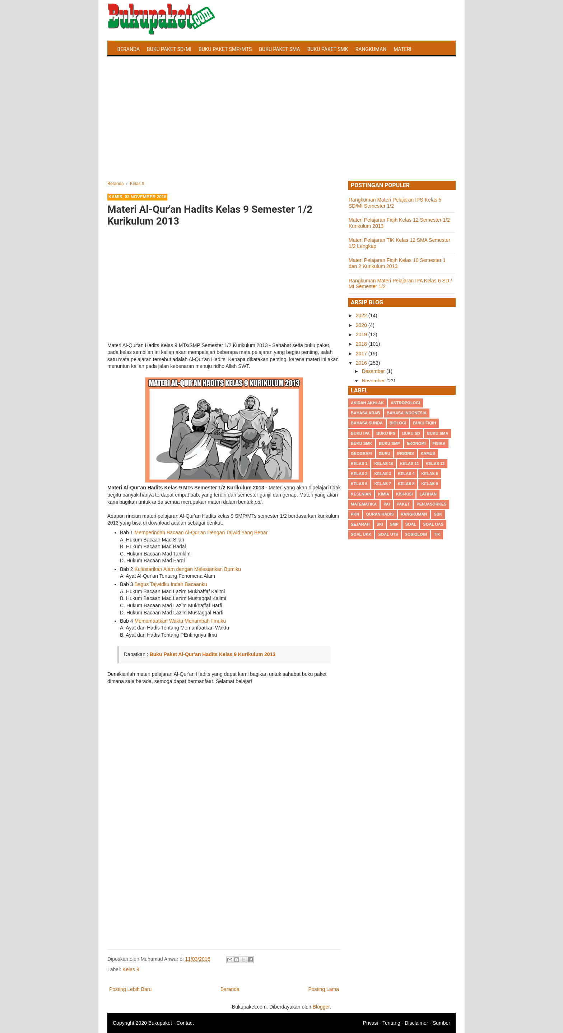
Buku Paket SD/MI (169, 49)
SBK (438, 514)
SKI (380, 524)
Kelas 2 (359, 473)
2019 (362, 334)
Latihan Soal (134, 66)
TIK (437, 534)
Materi (402, 49)
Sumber (441, 1023)
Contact (185, 1023)
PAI (386, 504)
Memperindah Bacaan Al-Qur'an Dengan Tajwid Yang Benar (200, 532)
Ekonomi (416, 443)
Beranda (128, 49)
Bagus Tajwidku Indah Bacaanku (170, 584)
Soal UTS (388, 534)
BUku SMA (437, 433)
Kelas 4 (406, 473)
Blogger (321, 1007)
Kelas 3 (382, 473)
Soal (411, 524)
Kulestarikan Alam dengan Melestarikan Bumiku (187, 569)
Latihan (427, 494)
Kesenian (361, 494)
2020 (362, 325)
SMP (394, 524)
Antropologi (405, 403)
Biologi (398, 423)
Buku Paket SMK (327, 49)
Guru (384, 453)
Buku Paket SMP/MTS (225, 49)
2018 (362, 344)
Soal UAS (433, 524)
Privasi (370, 1023)
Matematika (364, 504)
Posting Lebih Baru (130, 989)
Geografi (361, 453)
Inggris (405, 453)
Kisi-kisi (404, 494)
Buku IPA (360, 433)
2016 (362, 363)
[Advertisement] (281, 127)
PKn (355, 514)
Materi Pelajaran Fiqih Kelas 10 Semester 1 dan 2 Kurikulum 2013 (397, 263)
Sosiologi (416, 534)
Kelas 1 (359, 463)
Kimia (383, 494)
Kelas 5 (429, 473)
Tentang (391, 1023)
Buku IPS (385, 433)
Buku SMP (389, 443)
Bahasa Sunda (367, 423)
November (374, 381)
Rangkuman (371, 49)
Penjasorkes (431, 504)
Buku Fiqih (424, 423)
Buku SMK (361, 443)
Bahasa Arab (365, 413)
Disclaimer (416, 1023)
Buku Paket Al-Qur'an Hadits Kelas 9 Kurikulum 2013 (213, 654)
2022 (362, 315)
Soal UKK (361, 534)
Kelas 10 (383, 463)
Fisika (439, 443)
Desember (374, 371)
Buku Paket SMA (279, 49)
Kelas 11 (409, 463)
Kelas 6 (359, 483)
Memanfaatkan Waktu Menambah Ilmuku (180, 621)
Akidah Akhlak (367, 403)
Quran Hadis (380, 514)
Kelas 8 (406, 483)
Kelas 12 (435, 463)
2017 (362, 353)
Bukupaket (160, 1023)
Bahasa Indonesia (407, 413)
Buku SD (411, 433)
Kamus (428, 453)
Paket (403, 504)
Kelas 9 (130, 969)
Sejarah (360, 524)
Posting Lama (323, 989)
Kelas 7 (382, 483)
